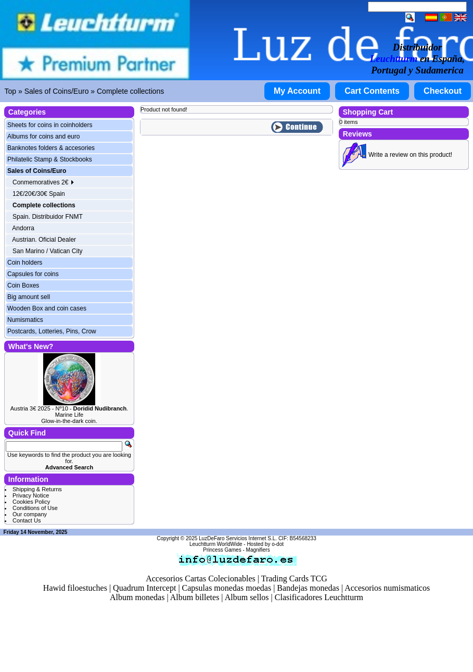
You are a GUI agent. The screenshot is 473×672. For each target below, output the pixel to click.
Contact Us (26, 520)
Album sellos (247, 597)
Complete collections (130, 91)
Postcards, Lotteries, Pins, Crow (51, 331)
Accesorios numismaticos (387, 587)
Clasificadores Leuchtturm (319, 597)
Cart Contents (372, 90)
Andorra (23, 228)
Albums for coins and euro (43, 136)
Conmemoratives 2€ (43, 182)
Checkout (443, 90)
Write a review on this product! (410, 154)
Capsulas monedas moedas (227, 587)
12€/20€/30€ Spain (38, 193)
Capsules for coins (33, 274)
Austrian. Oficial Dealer (44, 239)
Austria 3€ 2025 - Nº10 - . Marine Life (69, 411)
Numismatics (25, 319)
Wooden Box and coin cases (46, 308)
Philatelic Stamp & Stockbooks (49, 159)
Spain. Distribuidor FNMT (47, 216)
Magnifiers (258, 550)
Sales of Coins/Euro (56, 91)
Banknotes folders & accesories (51, 148)
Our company (29, 514)
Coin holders (24, 262)
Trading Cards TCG (294, 578)
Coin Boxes (23, 285)
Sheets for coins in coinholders (49, 125)
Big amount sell (28, 297)
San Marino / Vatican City (47, 251)
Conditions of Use (35, 508)
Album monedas (137, 597)
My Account (297, 90)
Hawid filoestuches (75, 587)
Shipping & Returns (37, 489)
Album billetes (195, 597)
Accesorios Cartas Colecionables (200, 578)
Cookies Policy (31, 502)
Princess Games (222, 550)
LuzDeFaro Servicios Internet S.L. (238, 538)
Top (11, 91)
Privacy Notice (30, 495)
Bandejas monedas (308, 587)
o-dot (278, 544)
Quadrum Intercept (144, 587)
